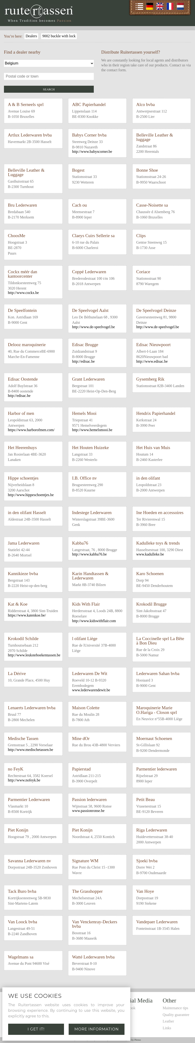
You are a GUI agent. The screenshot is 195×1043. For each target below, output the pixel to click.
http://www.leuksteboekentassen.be (34, 655)
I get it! (36, 1029)
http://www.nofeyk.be (24, 780)
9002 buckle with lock (59, 36)
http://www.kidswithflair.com (94, 621)
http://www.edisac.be (152, 361)
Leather (168, 1021)
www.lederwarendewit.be (91, 690)
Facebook (128, 1008)
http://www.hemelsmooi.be (92, 430)
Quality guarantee (176, 1015)
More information (96, 1029)
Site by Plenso (134, 1040)
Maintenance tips (175, 1008)
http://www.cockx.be (23, 293)
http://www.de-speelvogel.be (93, 327)
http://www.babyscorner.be (92, 151)
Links (167, 1028)
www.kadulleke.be (150, 554)
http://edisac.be (83, 361)
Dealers (31, 36)
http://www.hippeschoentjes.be (31, 495)
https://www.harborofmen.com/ (31, 430)
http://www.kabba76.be (89, 554)
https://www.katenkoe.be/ (27, 615)
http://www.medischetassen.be (30, 750)
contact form (116, 70)
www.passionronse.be (88, 811)
